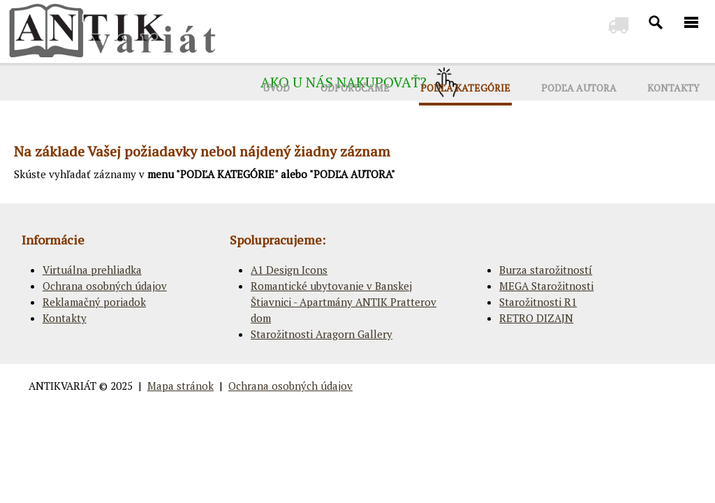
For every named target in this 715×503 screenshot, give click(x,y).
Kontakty (65, 318)
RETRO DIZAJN (536, 318)
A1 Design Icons (289, 270)
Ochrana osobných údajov (105, 286)
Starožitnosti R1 (538, 302)
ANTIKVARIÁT (62, 386)
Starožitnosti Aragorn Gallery (321, 334)
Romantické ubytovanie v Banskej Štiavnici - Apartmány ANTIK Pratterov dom (343, 302)
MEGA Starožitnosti (546, 286)
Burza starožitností (545, 270)
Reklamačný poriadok (94, 302)
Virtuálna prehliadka (92, 270)
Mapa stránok (180, 386)
